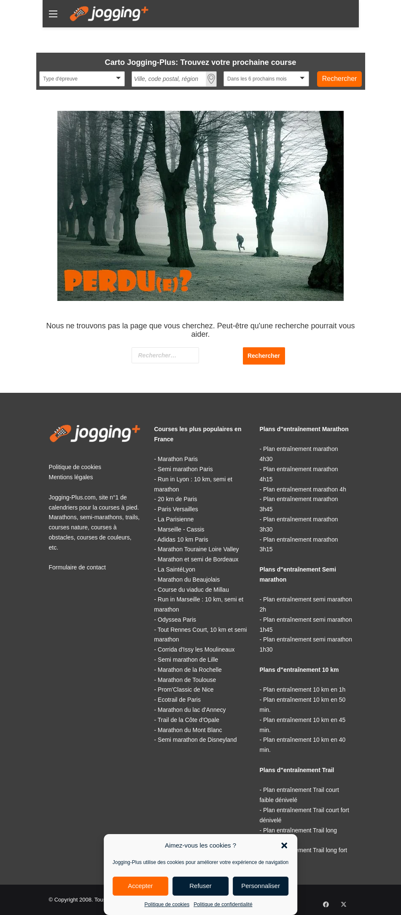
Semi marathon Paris (185, 469)
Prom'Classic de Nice (186, 689)
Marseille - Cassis (181, 529)
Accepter (140, 885)
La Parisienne (176, 519)
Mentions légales (71, 477)
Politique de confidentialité (223, 904)
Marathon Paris (178, 459)
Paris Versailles (178, 509)
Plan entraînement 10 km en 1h (304, 689)
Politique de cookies (166, 904)
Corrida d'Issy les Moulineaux (196, 649)
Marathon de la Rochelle (190, 669)
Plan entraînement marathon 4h (304, 489)
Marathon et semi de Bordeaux (198, 559)
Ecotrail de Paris (179, 699)
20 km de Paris (177, 499)
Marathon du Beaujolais (189, 579)
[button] (284, 845)
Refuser (200, 885)
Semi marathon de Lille (188, 659)
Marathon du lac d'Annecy (192, 709)
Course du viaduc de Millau (193, 589)
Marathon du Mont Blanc (190, 730)
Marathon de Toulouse (187, 679)
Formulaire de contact (77, 567)
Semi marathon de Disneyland (197, 739)
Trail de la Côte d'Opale (188, 719)
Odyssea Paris (177, 619)
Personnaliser (260, 885)
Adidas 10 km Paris (182, 539)
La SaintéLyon (176, 569)
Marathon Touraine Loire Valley (198, 549)
